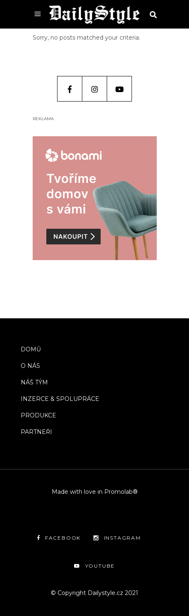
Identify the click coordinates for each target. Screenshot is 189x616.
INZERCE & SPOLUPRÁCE (60, 399)
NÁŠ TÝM (34, 382)
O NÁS (30, 366)
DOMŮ (31, 349)
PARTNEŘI (36, 432)
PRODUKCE (38, 415)
